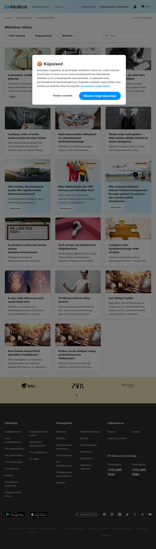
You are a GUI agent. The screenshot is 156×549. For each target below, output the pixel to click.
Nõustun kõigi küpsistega (100, 96)
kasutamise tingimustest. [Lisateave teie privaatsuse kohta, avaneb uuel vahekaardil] (95, 86)
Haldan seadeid (62, 95)
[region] (79, 80)
